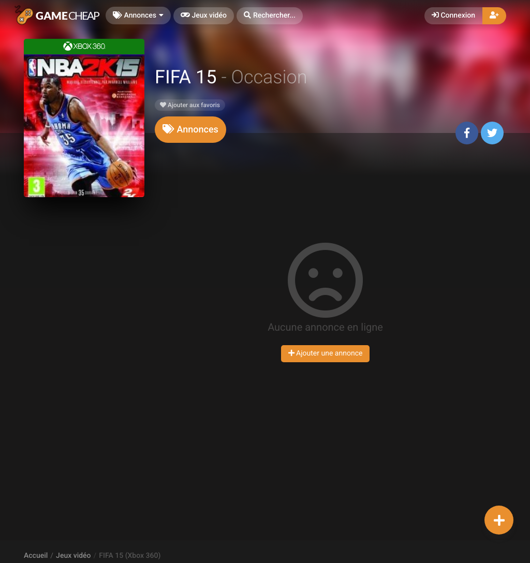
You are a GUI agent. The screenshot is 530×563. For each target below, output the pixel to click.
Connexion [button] (453, 15)
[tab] (190, 129)
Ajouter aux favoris (190, 105)
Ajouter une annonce (325, 353)
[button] (270, 15)
